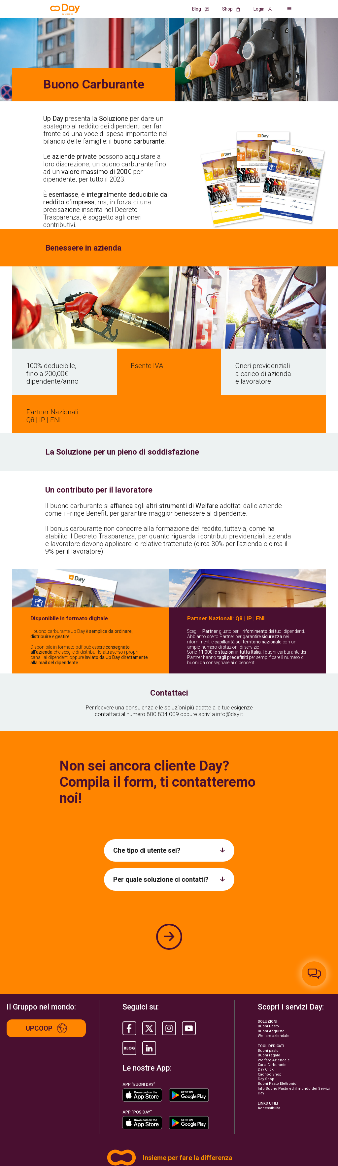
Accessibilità (269, 1055)
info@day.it (229, 661)
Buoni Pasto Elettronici (277, 1031)
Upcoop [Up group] (46, 975)
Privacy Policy (17, 1137)
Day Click (266, 1016)
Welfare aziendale (273, 983)
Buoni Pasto (268, 973)
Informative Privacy (74, 1137)
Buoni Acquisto (271, 978)
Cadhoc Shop (270, 1021)
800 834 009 (163, 661)
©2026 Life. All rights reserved (29, 1154)
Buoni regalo (269, 1002)
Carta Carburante (272, 1012)
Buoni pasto (268, 998)
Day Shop (266, 1026)
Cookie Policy (44, 1137)
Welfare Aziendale (274, 1007)
